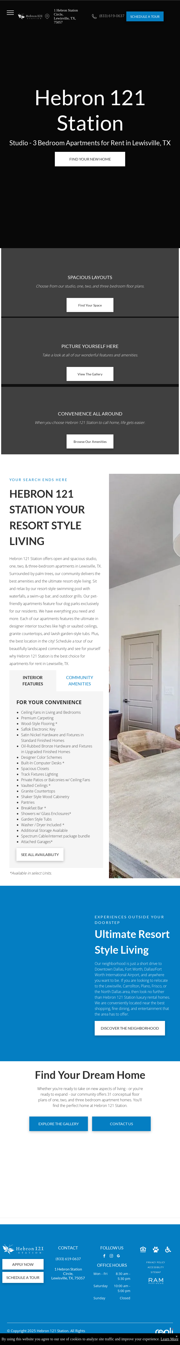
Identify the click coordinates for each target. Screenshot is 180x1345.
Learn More (169, 1339)
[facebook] (104, 1256)
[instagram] (111, 1256)
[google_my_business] (118, 1256)
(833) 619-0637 (68, 1259)
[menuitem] (155, 1262)
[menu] (10, 13)
